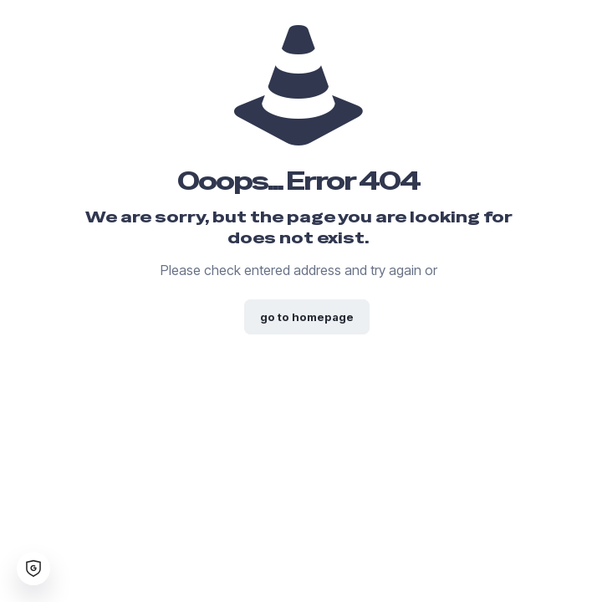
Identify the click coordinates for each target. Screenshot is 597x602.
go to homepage (307, 317)
